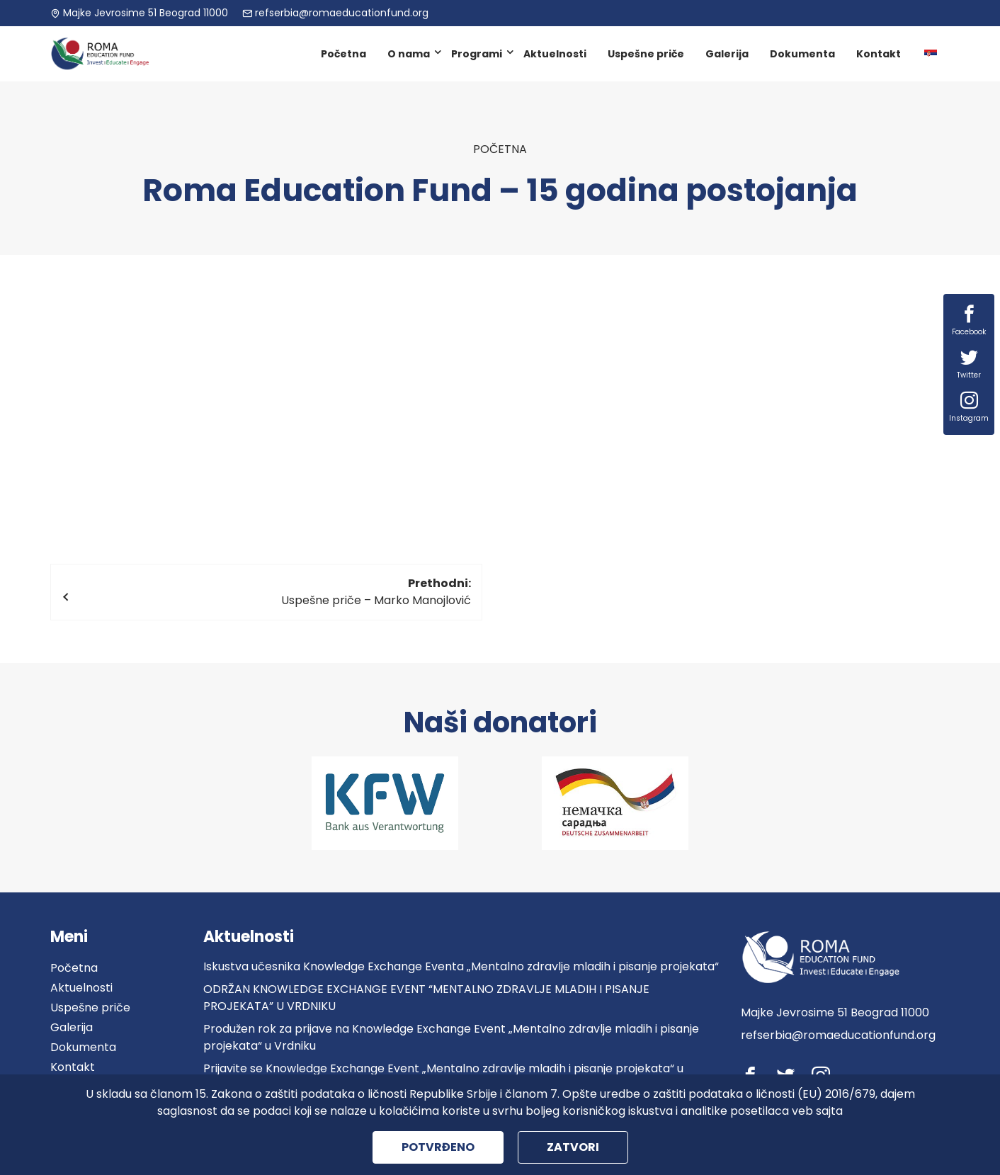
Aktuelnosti (554, 54)
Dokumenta (802, 54)
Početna (343, 54)
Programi (476, 54)
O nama (408, 54)
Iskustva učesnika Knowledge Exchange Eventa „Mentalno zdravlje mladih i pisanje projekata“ (461, 966)
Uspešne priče (646, 54)
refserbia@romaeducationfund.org (335, 13)
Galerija (727, 54)
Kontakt (878, 54)
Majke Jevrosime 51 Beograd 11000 (139, 13)
